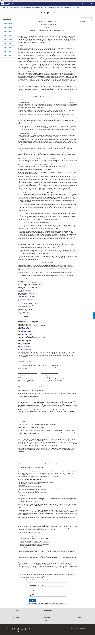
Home (3, 7)
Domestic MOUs (68, 7)
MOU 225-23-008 (8, 47)
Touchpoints (59, 603)
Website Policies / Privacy (47, 614)
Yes (33, 590)
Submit (33, 600)
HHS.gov (79, 614)
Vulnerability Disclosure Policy (47, 620)
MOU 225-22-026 (8, 27)
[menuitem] (86, 21)
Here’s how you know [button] (27, 0)
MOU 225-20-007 (8, 43)
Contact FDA (9, 628)
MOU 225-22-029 (8, 31)
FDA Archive (16, 610)
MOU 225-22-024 (8, 23)
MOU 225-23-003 (8, 39)
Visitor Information (47, 610)
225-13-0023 (77, 7)
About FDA (9, 7)
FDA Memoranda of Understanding (55, 7)
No (33, 594)
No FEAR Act (47, 617)
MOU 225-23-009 (8, 51)
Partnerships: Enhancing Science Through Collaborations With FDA (29, 7)
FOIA (79, 610)
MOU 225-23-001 (8, 35)
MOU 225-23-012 (8, 55)
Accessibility (16, 617)
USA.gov (79, 617)
